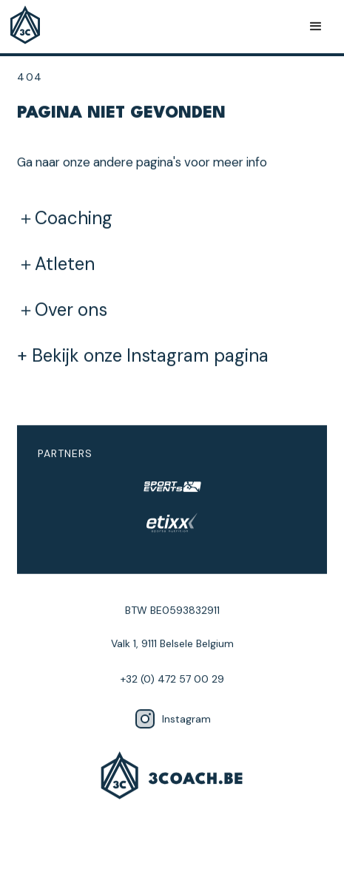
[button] (316, 26)
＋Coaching (64, 218)
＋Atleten (56, 264)
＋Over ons (62, 309)
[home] (28, 26)
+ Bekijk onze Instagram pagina (143, 355)
